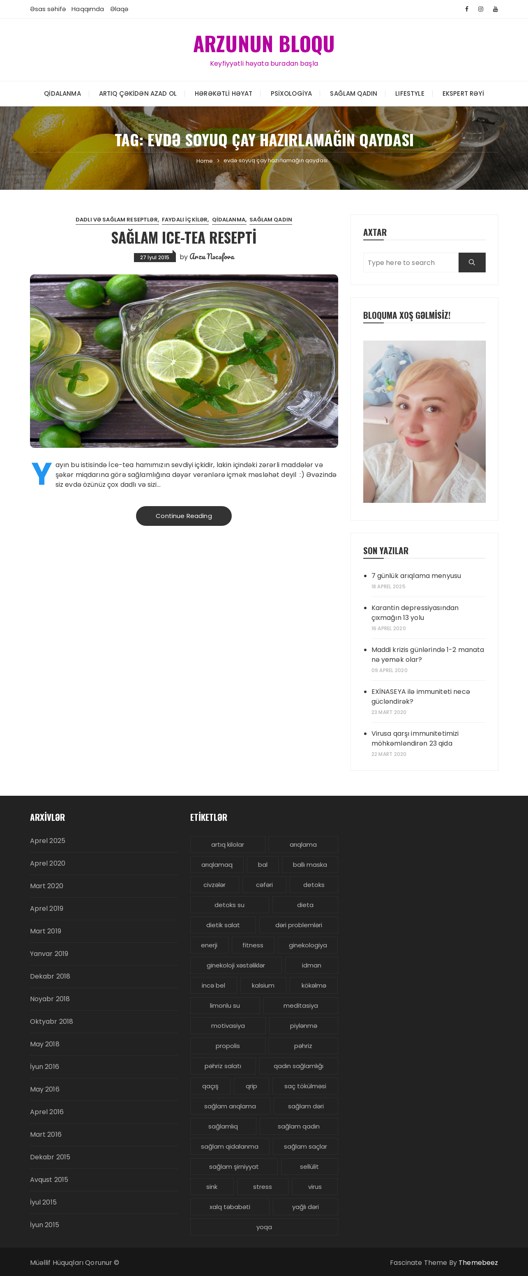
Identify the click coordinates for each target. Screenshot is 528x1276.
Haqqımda (87, 9)
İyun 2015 (44, 1225)
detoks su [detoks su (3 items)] (229, 905)
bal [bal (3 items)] (262, 864)
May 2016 (45, 1089)
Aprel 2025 (48, 840)
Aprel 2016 (47, 1112)
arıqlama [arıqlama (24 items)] (303, 844)
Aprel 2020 (48, 863)
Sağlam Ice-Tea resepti (184, 237)
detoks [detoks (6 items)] (314, 884)
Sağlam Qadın (353, 93)
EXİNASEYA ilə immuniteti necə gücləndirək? (420, 696)
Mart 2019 (45, 931)
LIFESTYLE (409, 93)
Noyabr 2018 (50, 999)
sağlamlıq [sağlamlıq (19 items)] (223, 1126)
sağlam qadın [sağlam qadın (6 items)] (299, 1126)
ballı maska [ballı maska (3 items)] (310, 864)
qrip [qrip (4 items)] (251, 1086)
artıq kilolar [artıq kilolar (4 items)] (227, 844)
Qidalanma (62, 93)
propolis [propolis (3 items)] (228, 1045)
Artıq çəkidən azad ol (138, 93)
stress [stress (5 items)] (262, 1186)
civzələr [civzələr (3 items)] (214, 884)
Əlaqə (119, 9)
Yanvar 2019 (49, 953)
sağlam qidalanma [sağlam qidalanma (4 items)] (229, 1146)
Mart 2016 (46, 1134)
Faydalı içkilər (185, 219)
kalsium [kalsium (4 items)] (263, 985)
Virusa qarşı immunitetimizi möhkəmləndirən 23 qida (415, 738)
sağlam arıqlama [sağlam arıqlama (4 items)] (230, 1106)
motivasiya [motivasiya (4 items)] (228, 1025)
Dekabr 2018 (50, 976)
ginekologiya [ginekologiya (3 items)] (308, 945)
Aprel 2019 (47, 908)
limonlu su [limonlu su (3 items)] (225, 1005)
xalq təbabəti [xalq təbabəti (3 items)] (230, 1206)
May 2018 (45, 1044)
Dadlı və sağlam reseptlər (117, 219)
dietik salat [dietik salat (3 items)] (223, 925)
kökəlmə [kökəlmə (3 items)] (314, 985)
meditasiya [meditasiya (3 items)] (301, 1005)
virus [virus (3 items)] (315, 1186)
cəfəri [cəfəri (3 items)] (264, 884)
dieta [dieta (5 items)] (305, 905)
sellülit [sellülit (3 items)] (309, 1166)
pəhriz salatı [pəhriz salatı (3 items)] (223, 1066)
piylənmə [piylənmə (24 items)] (303, 1025)
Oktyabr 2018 (52, 1021)
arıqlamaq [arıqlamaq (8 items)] (217, 864)
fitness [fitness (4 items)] (252, 945)
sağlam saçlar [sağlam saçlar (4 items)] (305, 1146)
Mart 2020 (46, 886)
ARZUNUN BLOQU (264, 42)
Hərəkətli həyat (223, 93)
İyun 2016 (44, 1066)
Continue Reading (184, 515)
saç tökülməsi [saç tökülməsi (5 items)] (305, 1086)
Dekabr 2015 (50, 1157)
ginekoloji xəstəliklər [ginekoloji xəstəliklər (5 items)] (236, 965)
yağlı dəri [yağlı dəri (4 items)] (305, 1206)
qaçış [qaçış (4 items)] (210, 1086)
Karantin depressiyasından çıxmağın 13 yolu (415, 612)
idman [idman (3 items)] (311, 965)
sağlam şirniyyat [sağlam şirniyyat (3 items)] (234, 1166)
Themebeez (478, 1262)
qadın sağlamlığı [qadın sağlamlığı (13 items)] (298, 1066)
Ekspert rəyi (463, 93)
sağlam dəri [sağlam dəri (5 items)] (306, 1106)
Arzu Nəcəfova (211, 256)
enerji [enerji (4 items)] (209, 945)
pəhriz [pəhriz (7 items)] (303, 1045)
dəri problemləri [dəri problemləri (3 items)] (298, 925)
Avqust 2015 (49, 1179)
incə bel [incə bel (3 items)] (213, 985)
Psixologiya (291, 93)
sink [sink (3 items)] (211, 1186)
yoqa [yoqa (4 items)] (264, 1227)
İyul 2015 (43, 1202)
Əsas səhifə (48, 9)
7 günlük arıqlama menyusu (416, 575)
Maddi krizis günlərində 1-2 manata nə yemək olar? (427, 654)
